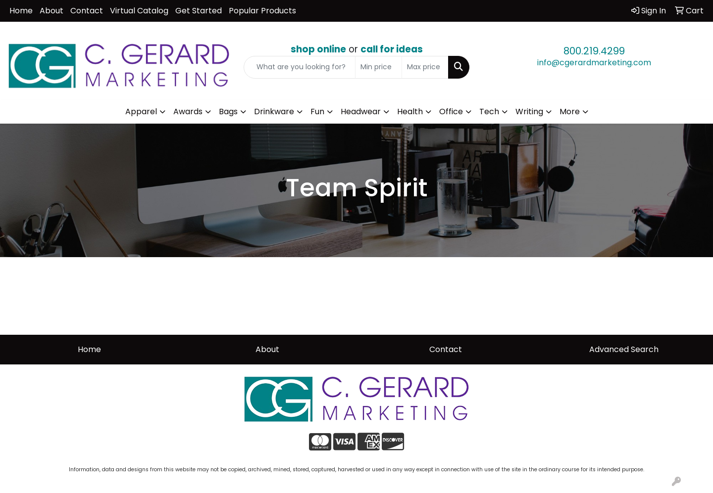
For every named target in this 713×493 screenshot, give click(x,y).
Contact (86, 10)
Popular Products (262, 10)
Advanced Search (624, 349)
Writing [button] (529, 111)
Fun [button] (317, 111)
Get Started (198, 10)
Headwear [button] (361, 111)
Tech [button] (489, 111)
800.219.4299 (594, 51)
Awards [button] (188, 111)
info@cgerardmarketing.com (594, 62)
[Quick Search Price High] (425, 67)
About (51, 10)
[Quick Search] (300, 67)
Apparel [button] (141, 111)
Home (21, 10)
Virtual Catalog (139, 10)
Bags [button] (228, 111)
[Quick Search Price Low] (378, 67)
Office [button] (451, 111)
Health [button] (410, 111)
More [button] (570, 111)
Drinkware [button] (274, 111)
